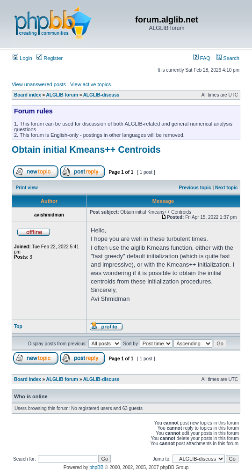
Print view (27, 187)
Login (22, 58)
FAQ (201, 58)
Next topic (226, 187)
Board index (27, 94)
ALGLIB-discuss (101, 94)
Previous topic (195, 187)
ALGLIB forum (62, 94)
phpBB (96, 467)
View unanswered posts (39, 84)
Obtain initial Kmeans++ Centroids (86, 149)
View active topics (90, 84)
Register (49, 58)
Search (227, 58)
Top (18, 326)
